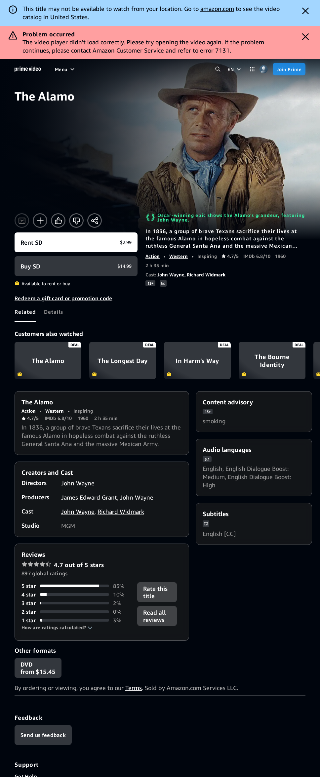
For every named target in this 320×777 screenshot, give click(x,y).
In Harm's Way (197, 361)
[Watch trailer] (22, 220)
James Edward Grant (89, 497)
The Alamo (48, 361)
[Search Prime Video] (217, 69)
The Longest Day (122, 361)
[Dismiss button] (305, 11)
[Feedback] (43, 735)
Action (152, 256)
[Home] (28, 69)
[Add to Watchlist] (40, 220)
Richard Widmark (206, 274)
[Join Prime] (289, 69)
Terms (133, 687)
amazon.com (217, 8)
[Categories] (252, 69)
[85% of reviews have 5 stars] (75, 586)
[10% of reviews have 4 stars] (75, 594)
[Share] (94, 220)
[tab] (25, 312)
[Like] (58, 220)
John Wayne (170, 274)
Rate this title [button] (155, 592)
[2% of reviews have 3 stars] (75, 603)
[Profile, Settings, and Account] (263, 69)
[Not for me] (76, 220)
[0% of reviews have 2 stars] (75, 611)
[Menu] (65, 69)
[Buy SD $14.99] (76, 266)
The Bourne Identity (272, 361)
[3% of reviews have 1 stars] (75, 620)
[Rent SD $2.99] (76, 242)
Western (178, 256)
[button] (57, 627)
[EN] (234, 69)
